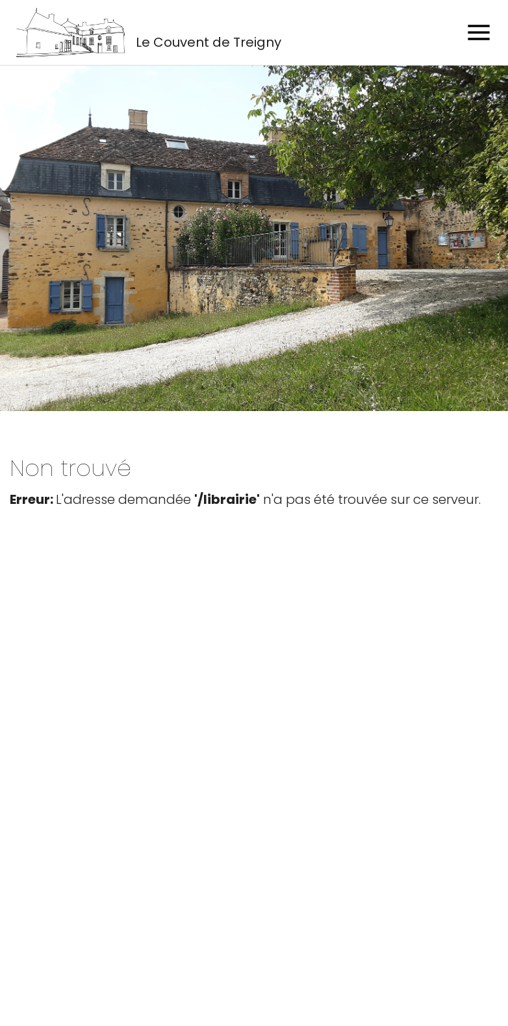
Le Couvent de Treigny (208, 42)
